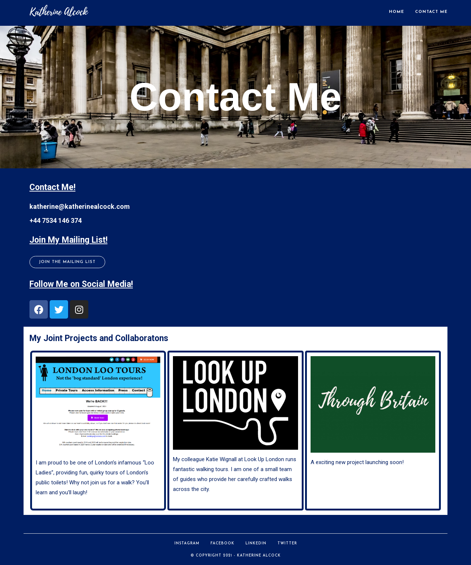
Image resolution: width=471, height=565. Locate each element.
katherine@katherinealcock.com (79, 206)
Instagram (186, 543)
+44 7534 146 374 (55, 220)
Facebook (222, 543)
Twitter (287, 543)
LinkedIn (255, 543)
